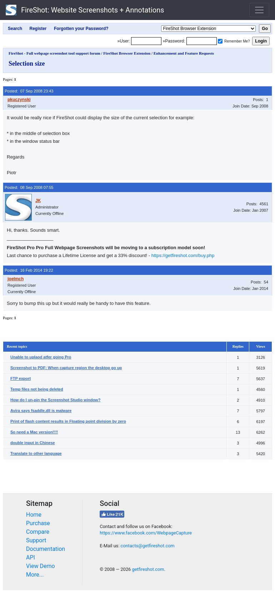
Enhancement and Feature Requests (184, 53)
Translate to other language (36, 453)
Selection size (27, 63)
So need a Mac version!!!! (34, 432)
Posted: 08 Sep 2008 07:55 (29, 187)
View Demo (40, 566)
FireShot (85, 10)
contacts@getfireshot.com (147, 545)
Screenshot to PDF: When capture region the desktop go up (66, 368)
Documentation (45, 549)
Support (36, 540)
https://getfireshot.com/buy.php (183, 255)
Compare (37, 531)
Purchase (38, 523)
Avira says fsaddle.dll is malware (40, 410)
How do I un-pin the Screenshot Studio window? (55, 400)
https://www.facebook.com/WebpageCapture (146, 533)
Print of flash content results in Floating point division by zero (68, 421)
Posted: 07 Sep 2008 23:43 (29, 91)
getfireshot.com (148, 569)
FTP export (20, 378)
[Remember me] (220, 41)
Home (33, 514)
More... (35, 574)
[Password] (201, 41)
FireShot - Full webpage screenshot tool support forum (54, 53)
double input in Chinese (32, 443)
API (30, 557)
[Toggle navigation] (259, 10)
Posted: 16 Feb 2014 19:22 (29, 270)
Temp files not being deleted (36, 389)
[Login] (146, 41)
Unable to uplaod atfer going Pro (40, 357)
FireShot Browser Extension (126, 53)
